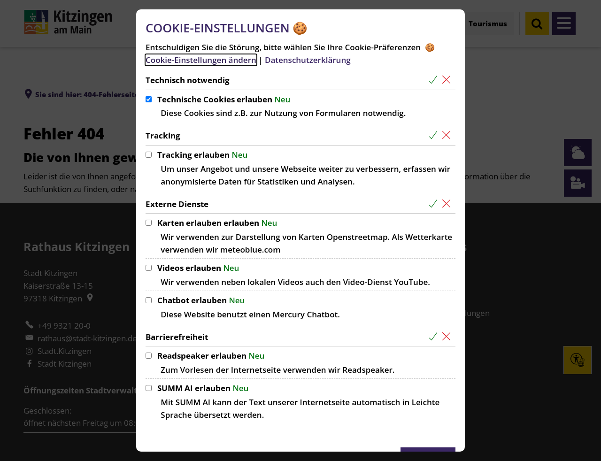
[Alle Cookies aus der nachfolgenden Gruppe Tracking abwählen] (448, 135)
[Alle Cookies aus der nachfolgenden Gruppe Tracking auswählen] (435, 135)
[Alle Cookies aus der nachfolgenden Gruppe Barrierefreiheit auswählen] (435, 337)
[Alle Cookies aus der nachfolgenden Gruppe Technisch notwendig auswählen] (435, 80)
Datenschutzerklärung (308, 59)
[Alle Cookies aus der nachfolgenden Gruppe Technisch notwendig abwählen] (448, 80)
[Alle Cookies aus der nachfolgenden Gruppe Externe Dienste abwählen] (448, 204)
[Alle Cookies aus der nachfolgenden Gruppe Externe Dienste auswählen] (435, 204)
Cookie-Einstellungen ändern (201, 59)
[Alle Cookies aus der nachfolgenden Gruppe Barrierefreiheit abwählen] (448, 337)
